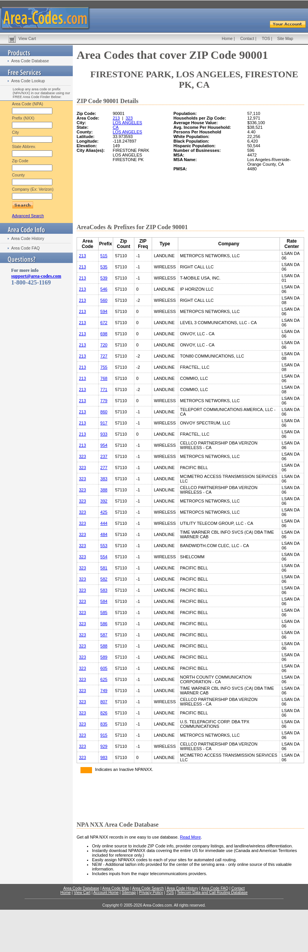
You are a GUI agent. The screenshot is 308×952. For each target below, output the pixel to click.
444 (103, 523)
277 (103, 467)
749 (103, 690)
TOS (266, 38)
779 (103, 400)
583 (103, 590)
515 (103, 255)
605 (103, 668)
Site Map (285, 38)
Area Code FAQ (25, 248)
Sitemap (129, 892)
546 (103, 289)
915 (103, 735)
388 (103, 490)
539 (103, 278)
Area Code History (27, 238)
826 (103, 713)
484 (103, 534)
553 (103, 545)
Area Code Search (148, 888)
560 (103, 300)
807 (103, 701)
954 (103, 445)
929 (103, 746)
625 (103, 679)
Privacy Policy (151, 892)
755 (103, 367)
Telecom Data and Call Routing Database (212, 892)
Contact (247, 38)
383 (103, 478)
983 (103, 757)
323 (129, 118)
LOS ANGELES (127, 122)
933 (103, 434)
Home (227, 38)
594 (103, 311)
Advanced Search (28, 215)
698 (103, 333)
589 (103, 657)
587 (103, 634)
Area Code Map (115, 888)
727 (103, 356)
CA (116, 127)
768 (103, 378)
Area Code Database (30, 60)
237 (103, 456)
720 (103, 345)
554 (103, 556)
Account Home (106, 892)
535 (103, 267)
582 (103, 579)
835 (103, 724)
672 (103, 322)
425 (103, 512)
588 (103, 646)
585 (103, 612)
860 (103, 411)
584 (103, 601)
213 (116, 118)
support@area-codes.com (36, 276)
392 (103, 501)
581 (103, 568)
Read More (190, 837)
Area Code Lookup (28, 80)
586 (103, 623)
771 (103, 389)
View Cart (27, 38)
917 (103, 423)
